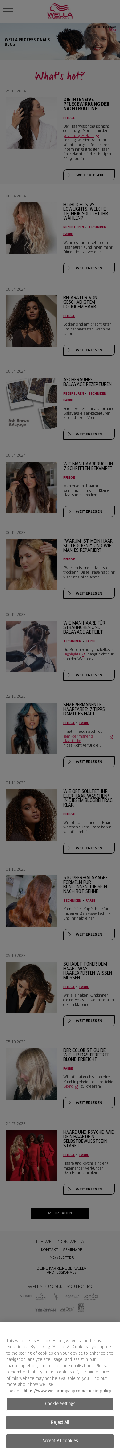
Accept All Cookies (60, 1441)
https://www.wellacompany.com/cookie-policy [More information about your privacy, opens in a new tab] (67, 1391)
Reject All (60, 1422)
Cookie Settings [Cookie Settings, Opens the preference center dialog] (60, 1404)
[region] (60, 1387)
